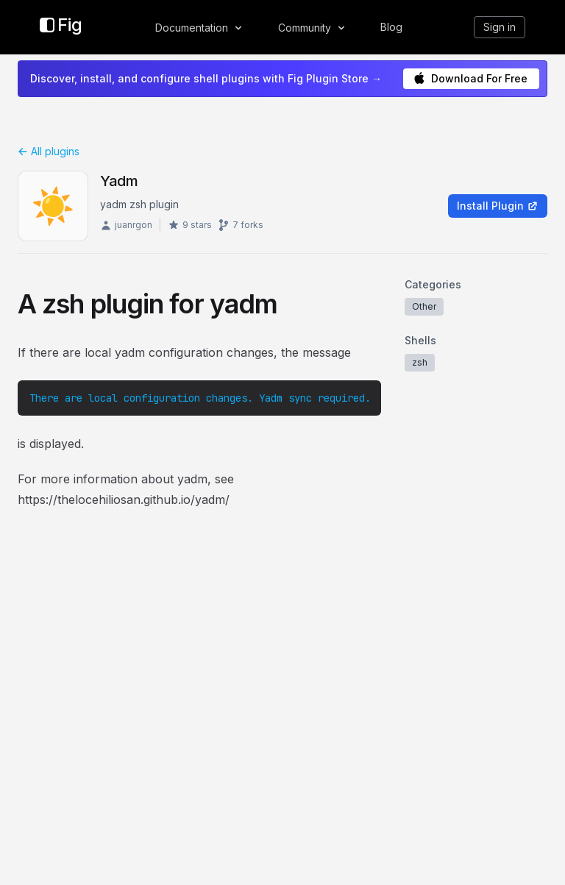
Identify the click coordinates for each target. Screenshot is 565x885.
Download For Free (470, 78)
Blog (391, 27)
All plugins (48, 151)
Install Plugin (498, 205)
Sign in (499, 27)
